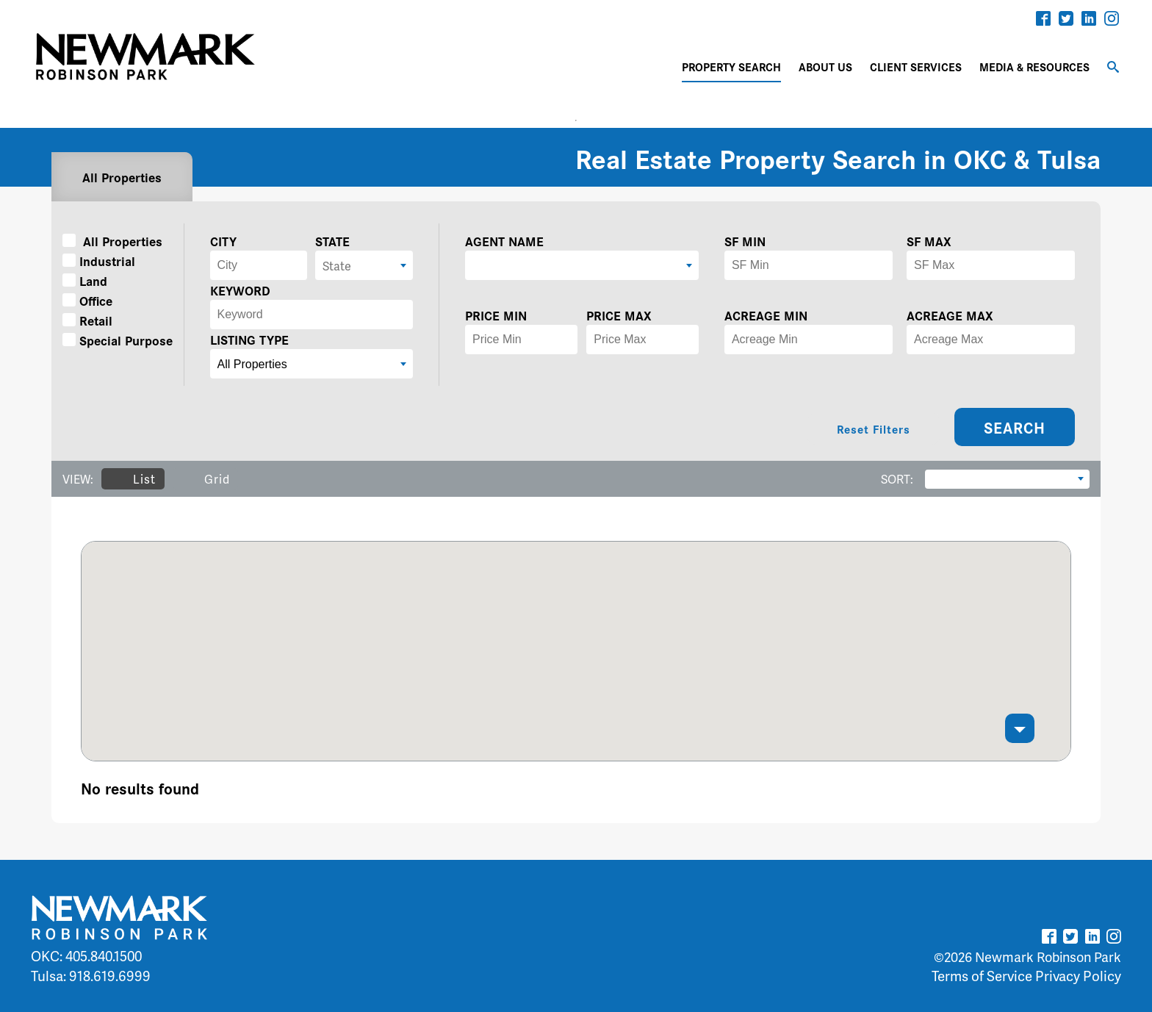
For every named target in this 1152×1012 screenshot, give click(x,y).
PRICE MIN (496, 315)
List (132, 478)
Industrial (98, 260)
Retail (87, 320)
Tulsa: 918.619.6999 (91, 976)
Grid (205, 478)
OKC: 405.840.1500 (86, 956)
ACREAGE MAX (950, 315)
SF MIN (745, 241)
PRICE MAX (619, 315)
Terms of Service (982, 976)
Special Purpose (117, 340)
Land (84, 280)
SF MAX (929, 241)
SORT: (897, 478)
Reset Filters (873, 428)
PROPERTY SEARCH (731, 66)
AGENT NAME (504, 241)
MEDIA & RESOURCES (1034, 66)
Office (87, 300)
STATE (332, 241)
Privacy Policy (1078, 976)
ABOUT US (825, 66)
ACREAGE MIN (765, 315)
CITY (223, 241)
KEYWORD (240, 290)
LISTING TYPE (249, 339)
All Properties (122, 177)
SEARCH (1014, 427)
